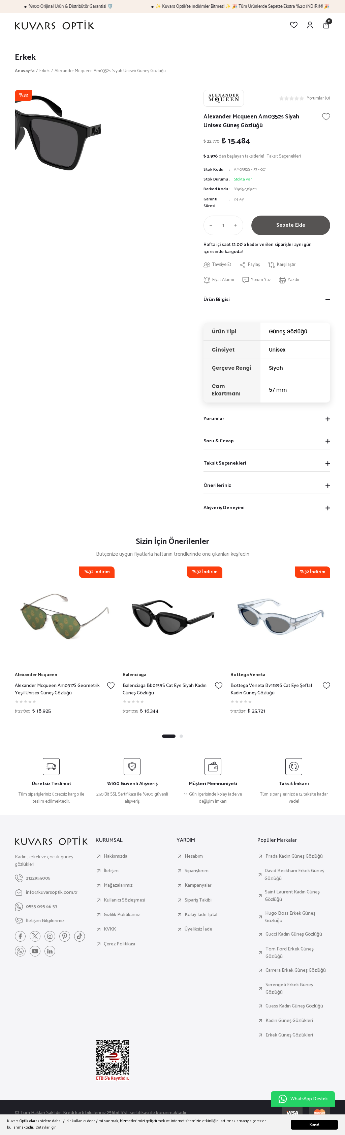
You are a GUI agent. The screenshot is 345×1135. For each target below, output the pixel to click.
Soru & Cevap (218, 441)
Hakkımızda (115, 856)
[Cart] (326, 25)
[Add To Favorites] (326, 117)
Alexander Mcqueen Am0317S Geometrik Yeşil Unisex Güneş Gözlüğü (57, 689)
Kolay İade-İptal (201, 914)
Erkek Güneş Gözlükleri (289, 1035)
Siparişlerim (197, 871)
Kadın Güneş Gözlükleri (289, 1020)
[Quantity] (223, 225)
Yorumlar (213, 419)
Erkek (25, 57)
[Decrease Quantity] (209, 225)
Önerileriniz (217, 485)
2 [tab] (181, 736)
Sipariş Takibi (198, 900)
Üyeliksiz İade (198, 929)
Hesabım (194, 856)
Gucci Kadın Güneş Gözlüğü (293, 934)
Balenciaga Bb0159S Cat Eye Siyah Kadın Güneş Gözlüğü (165, 689)
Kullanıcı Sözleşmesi (124, 900)
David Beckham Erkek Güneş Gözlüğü (294, 874)
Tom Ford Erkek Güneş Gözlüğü (289, 953)
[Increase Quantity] (237, 225)
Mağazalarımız (118, 885)
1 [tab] (169, 736)
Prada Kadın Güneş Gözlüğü (294, 856)
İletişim (111, 871)
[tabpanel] (65, 642)
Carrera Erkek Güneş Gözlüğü (295, 970)
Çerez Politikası (119, 944)
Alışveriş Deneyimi (224, 508)
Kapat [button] (314, 1125)
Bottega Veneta (247, 675)
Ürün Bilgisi (216, 300)
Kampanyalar (198, 885)
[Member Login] (310, 25)
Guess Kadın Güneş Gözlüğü (294, 1006)
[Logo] (54, 25)
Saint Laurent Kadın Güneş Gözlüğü (292, 896)
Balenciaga (134, 675)
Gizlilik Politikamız (122, 914)
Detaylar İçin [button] (46, 1127)
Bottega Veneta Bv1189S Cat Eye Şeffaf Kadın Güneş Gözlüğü (271, 689)
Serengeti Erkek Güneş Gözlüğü (289, 988)
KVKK (110, 929)
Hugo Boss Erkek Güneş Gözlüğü (290, 917)
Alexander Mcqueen (36, 675)
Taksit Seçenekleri (224, 463)
